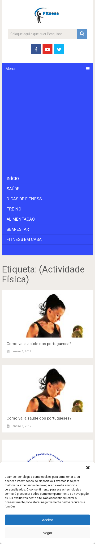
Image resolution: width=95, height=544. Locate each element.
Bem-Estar (18, 229)
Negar (47, 533)
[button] (88, 467)
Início (13, 178)
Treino (14, 208)
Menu (10, 68)
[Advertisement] (47, 124)
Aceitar (47, 520)
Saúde (13, 188)
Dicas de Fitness (24, 198)
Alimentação (21, 219)
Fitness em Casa (24, 239)
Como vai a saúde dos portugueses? (39, 343)
